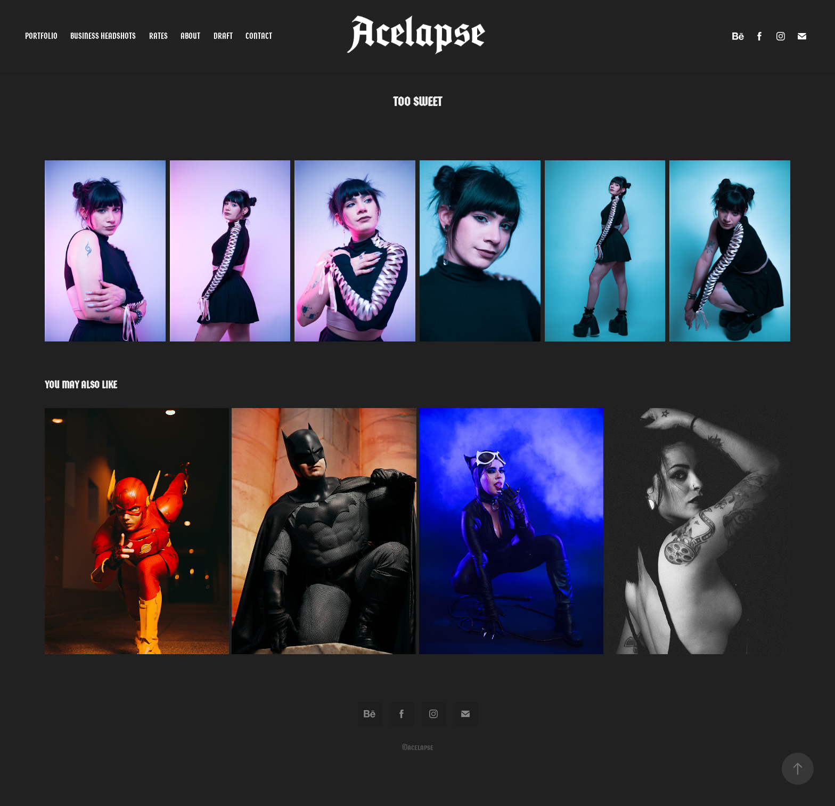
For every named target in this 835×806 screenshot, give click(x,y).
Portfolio (41, 36)
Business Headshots (103, 36)
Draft (223, 36)
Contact (258, 36)
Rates (158, 36)
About (190, 36)
